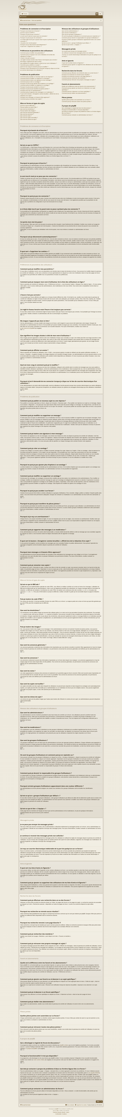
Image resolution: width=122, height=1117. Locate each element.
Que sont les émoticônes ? (27, 109)
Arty (58, 1110)
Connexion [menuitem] (100, 14)
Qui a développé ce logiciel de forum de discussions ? (76, 108)
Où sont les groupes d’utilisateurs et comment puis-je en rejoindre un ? (81, 36)
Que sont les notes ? (26, 116)
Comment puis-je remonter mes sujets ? (31, 99)
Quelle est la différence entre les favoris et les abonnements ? (79, 86)
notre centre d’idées (39, 1059)
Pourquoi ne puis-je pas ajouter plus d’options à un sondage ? (37, 83)
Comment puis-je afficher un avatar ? (30, 65)
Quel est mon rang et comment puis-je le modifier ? (34, 66)
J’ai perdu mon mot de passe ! (28, 43)
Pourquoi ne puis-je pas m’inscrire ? (30, 34)
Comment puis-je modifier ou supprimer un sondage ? (35, 85)
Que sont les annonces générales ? (30, 112)
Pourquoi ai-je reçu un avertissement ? (30, 90)
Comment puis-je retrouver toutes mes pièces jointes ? (77, 101)
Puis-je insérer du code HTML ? (29, 107)
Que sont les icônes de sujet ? (28, 119)
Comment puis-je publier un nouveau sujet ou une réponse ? (36, 76)
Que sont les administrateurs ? (70, 31)
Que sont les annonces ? (27, 114)
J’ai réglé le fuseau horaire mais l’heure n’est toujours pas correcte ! (38, 60)
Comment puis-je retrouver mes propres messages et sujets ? (79, 79)
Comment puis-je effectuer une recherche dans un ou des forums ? (80, 73)
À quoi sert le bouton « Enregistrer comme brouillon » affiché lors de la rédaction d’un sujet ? (39, 94)
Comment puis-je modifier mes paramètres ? (32, 53)
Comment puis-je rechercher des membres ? (74, 78)
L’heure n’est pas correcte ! (27, 58)
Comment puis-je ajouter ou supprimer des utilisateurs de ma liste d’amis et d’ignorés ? (82, 65)
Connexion (24, 16)
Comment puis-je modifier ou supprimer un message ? (35, 78)
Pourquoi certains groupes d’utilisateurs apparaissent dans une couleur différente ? (81, 40)
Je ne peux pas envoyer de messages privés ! (74, 51)
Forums (25, 13)
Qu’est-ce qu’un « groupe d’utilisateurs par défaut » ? (76, 43)
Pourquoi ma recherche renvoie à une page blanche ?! (77, 76)
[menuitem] (97, 13)
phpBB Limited (64, 1045)
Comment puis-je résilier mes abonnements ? (74, 93)
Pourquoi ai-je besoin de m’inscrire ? (30, 31)
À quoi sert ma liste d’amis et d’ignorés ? (73, 63)
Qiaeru (67, 1112)
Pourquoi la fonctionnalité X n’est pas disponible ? (75, 109)
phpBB (56, 1108)
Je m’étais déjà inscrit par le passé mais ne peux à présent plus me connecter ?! (38, 40)
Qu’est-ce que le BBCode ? (27, 105)
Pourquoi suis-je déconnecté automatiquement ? (33, 44)
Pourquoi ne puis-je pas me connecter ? (31, 37)
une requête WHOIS (93, 1073)
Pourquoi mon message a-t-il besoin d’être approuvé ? (35, 97)
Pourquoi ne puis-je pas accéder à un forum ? (32, 87)
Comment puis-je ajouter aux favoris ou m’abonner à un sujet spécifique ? (78, 88)
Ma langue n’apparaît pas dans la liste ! (31, 61)
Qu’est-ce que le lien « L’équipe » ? (71, 44)
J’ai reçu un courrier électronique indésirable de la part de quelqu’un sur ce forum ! (81, 55)
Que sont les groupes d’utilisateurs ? (72, 34)
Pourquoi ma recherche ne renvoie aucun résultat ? (76, 74)
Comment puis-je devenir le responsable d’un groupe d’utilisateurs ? (80, 37)
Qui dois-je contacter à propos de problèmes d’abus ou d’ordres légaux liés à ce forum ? (81, 112)
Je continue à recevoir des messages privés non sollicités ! (78, 53)
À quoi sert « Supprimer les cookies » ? (31, 46)
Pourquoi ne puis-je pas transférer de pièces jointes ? (34, 88)
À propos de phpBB (31, 1048)
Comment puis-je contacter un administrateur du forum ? (77, 115)
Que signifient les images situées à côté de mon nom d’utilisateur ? (38, 63)
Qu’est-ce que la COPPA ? (27, 32)
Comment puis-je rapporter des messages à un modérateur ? (37, 92)
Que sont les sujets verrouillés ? (29, 117)
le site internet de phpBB (27, 328)
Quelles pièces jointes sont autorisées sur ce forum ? (76, 99)
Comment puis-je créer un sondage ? (30, 82)
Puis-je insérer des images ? (28, 110)
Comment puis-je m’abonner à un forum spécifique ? (76, 91)
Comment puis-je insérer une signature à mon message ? (36, 80)
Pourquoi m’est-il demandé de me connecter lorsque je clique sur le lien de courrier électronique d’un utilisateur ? (39, 69)
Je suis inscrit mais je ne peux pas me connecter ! (34, 36)
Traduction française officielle (59, 1112)
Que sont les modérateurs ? (69, 32)
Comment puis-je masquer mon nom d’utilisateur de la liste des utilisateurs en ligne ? (37, 55)
